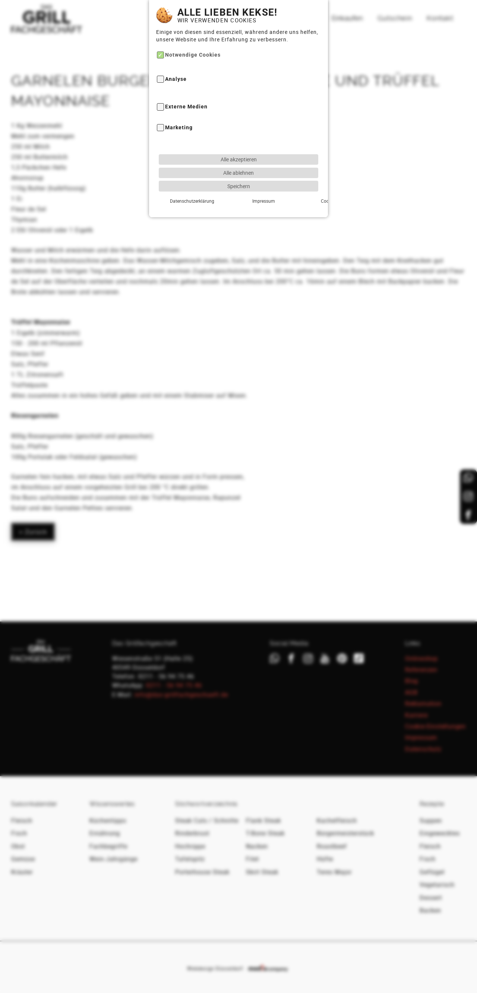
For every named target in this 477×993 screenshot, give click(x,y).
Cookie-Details (293, 189)
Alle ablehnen (238, 160)
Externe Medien (186, 95)
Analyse (176, 67)
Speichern (238, 174)
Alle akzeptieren (239, 147)
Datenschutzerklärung (183, 189)
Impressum (238, 189)
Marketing (179, 116)
